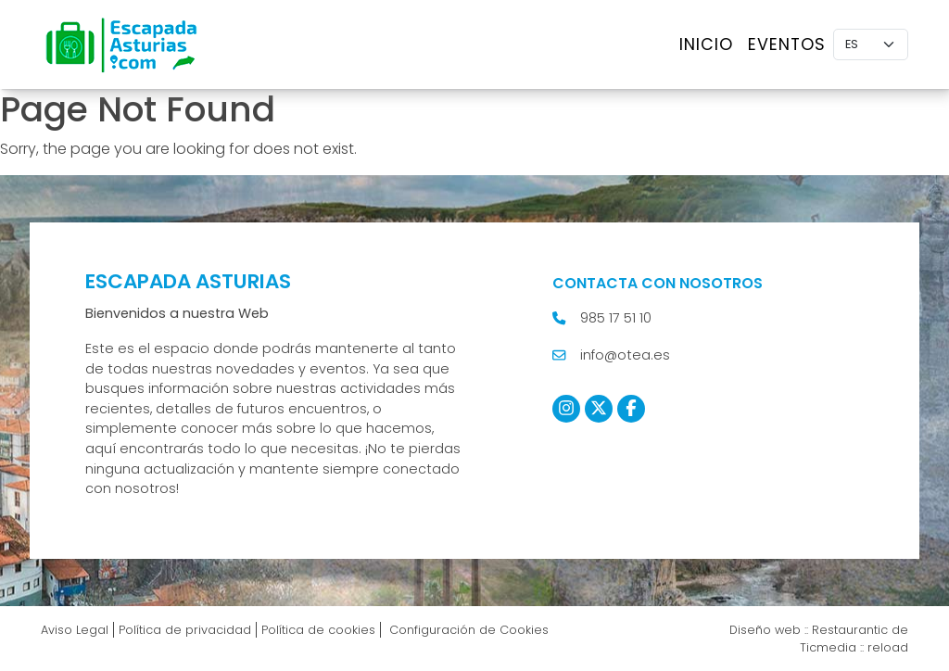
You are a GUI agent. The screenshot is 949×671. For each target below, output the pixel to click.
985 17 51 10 (616, 318)
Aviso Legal (74, 630)
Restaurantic (850, 630)
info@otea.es (625, 355)
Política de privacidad (185, 630)
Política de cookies (318, 630)
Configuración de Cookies (467, 630)
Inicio (706, 44)
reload (887, 647)
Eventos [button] (787, 44)
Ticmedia (828, 647)
